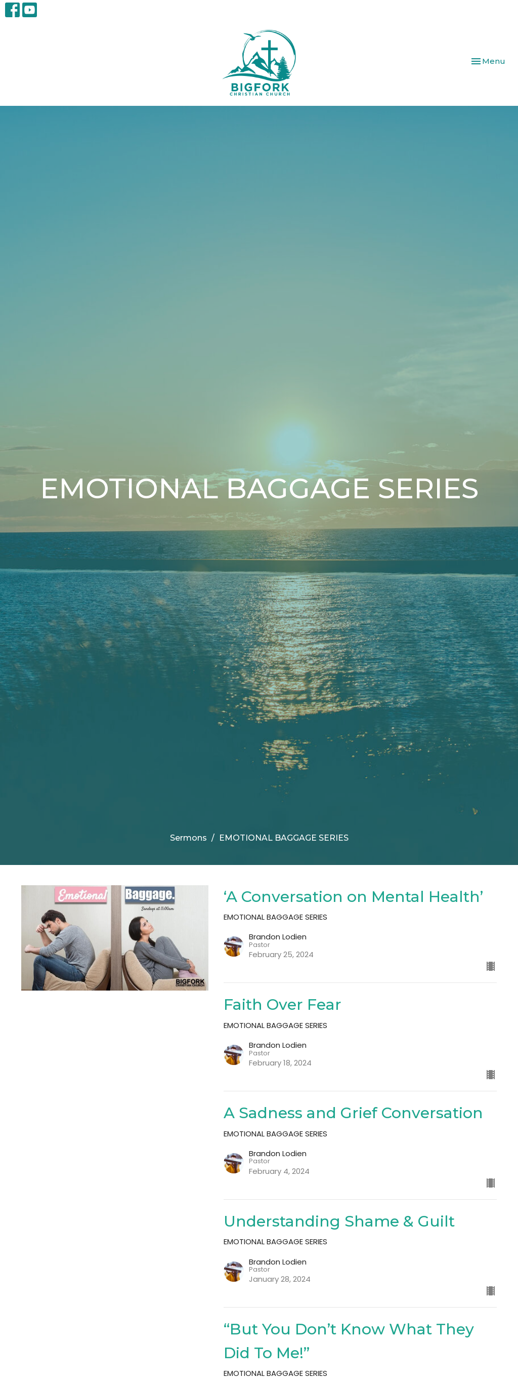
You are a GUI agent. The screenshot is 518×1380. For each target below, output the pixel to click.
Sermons (188, 838)
